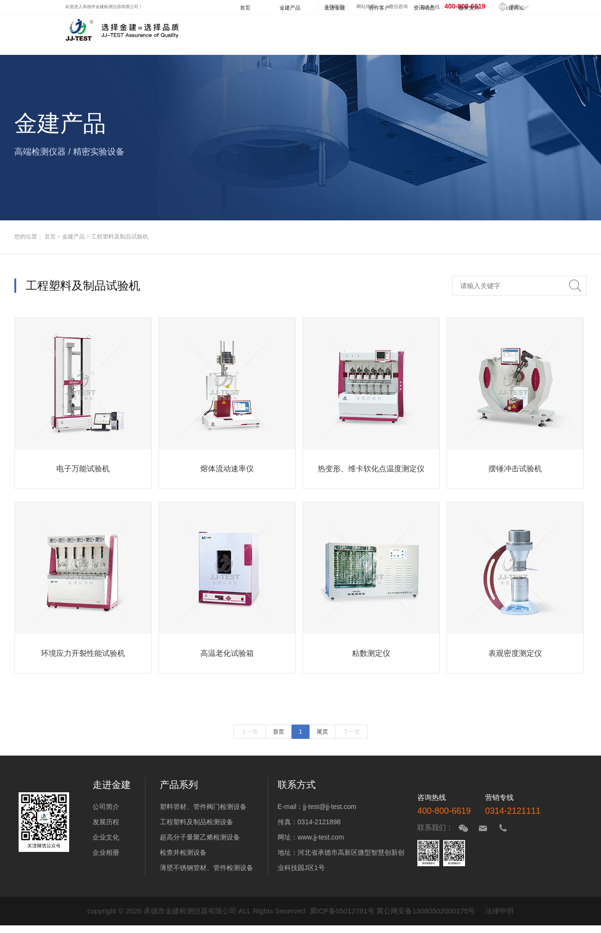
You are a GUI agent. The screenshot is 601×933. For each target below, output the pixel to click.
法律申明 (499, 911)
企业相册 (106, 852)
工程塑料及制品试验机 (119, 236)
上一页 (249, 731)
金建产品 (290, 7)
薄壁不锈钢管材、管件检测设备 (206, 867)
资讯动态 (424, 7)
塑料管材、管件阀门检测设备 (203, 806)
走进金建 (334, 7)
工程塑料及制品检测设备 (196, 822)
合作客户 (379, 7)
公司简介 (106, 806)
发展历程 (106, 822)
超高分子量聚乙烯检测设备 (200, 837)
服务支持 (468, 7)
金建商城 (513, 7)
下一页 (351, 731)
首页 (245, 7)
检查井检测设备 (183, 852)
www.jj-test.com (321, 837)
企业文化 (106, 837)
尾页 (322, 731)
